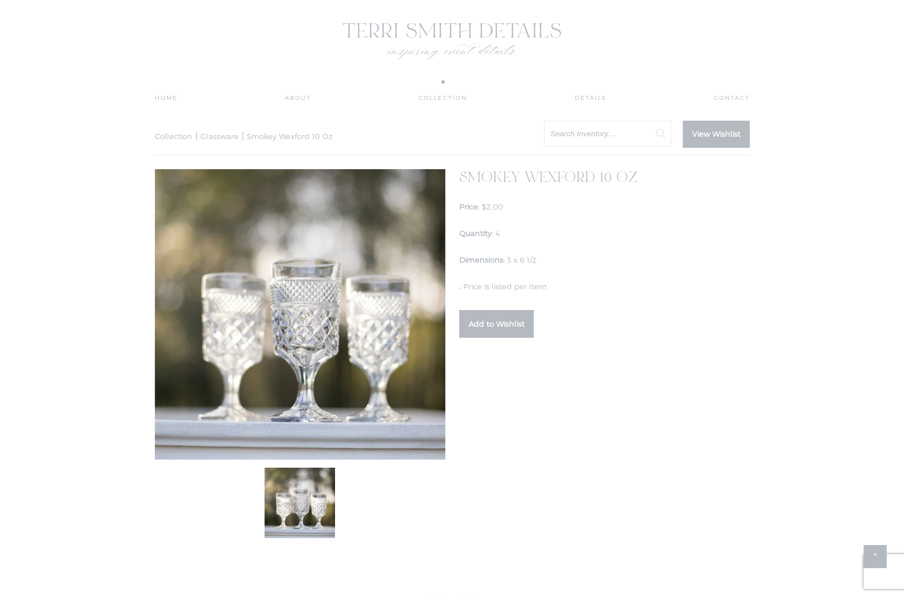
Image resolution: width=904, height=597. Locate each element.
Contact (732, 97)
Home (166, 97)
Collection (443, 97)
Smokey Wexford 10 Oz (290, 136)
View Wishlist (716, 134)
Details (591, 97)
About (298, 97)
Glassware (219, 136)
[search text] (607, 134)
